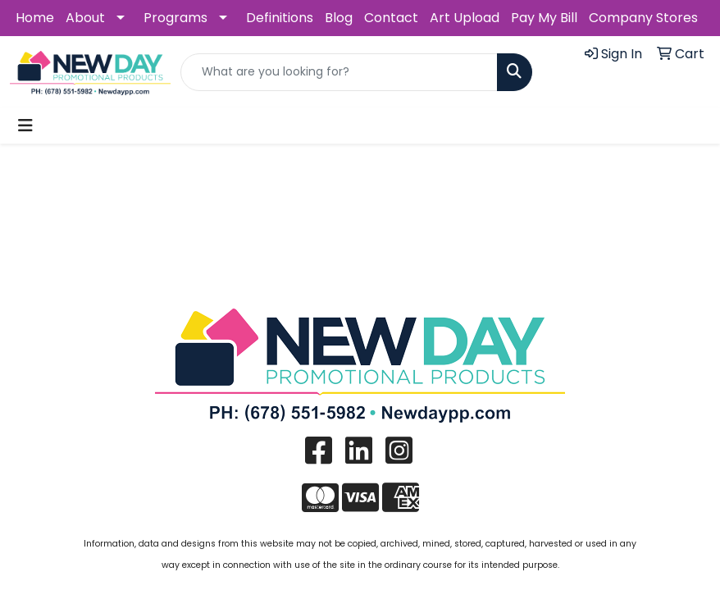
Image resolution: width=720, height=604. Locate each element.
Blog (339, 17)
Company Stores (643, 17)
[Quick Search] (339, 72)
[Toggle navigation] (25, 125)
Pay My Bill (544, 17)
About (85, 17)
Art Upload (464, 17)
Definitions (279, 17)
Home (35, 17)
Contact (391, 17)
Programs (175, 17)
